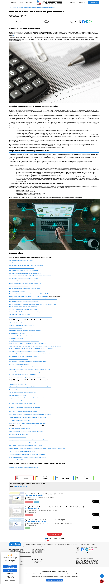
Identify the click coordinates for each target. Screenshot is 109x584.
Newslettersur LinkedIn (65, 477)
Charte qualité (60, 544)
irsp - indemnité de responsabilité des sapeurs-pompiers (24, 341)
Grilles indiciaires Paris (37, 552)
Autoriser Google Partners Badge (54, 580)
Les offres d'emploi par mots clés (16, 550)
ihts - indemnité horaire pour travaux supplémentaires (23, 309)
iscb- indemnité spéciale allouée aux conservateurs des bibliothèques (27, 351)
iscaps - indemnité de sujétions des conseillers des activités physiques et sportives (31, 348)
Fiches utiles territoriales (37, 561)
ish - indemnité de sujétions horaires (18, 359)
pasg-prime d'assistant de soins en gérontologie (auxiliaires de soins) (27, 398)
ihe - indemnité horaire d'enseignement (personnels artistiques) (25, 312)
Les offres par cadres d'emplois (16, 551)
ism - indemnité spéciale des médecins (19, 364)
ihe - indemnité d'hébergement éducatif (19, 314)
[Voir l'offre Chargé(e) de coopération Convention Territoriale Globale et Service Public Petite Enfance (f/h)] (54, 511)
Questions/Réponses (36, 562)
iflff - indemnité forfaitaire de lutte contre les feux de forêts (24, 288)
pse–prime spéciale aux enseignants (18, 434)
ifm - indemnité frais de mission (17, 291)
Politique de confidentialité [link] (10, 577)
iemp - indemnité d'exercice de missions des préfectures (24, 281)
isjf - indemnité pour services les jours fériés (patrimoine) (24, 356)
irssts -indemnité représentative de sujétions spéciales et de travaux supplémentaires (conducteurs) (35, 346)
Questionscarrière (46, 477)
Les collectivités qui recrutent (15, 554)
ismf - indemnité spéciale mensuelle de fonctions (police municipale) (27, 366)
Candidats (71, 2)
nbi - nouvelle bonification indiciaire (18, 395)
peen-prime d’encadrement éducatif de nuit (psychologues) (24, 407)
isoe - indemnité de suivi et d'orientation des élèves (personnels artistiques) (29, 361)
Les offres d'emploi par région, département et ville (19, 553)
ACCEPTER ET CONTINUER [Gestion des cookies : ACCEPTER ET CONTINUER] (10, 566)
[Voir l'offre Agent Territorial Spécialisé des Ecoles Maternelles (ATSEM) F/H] (54, 524)
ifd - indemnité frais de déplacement (18, 286)
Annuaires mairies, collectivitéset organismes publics (16, 562)
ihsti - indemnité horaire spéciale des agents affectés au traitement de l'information (30, 317)
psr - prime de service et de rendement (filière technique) (24, 443)
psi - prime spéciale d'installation (17, 437)
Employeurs (81, 2)
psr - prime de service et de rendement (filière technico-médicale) (26, 445)
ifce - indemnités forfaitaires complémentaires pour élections (25, 283)
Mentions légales (41, 544)
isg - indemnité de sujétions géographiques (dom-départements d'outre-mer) (29, 354)
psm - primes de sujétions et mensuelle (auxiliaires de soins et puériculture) (28, 440)
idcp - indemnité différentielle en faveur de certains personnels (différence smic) (30, 275)
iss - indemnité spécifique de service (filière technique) (23, 374)
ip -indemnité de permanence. (17, 333)
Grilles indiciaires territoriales (38, 549)
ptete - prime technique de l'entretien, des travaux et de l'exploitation (27, 454)
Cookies (93, 544)
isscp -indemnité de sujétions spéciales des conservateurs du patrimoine (28, 377)
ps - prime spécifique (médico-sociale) (19, 428)
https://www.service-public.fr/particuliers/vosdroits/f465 (23, 467)
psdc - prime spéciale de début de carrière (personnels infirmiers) (26, 431)
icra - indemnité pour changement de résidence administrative (25, 273)
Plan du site (87, 544)
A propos (80, 544)
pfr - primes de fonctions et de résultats (19, 420)
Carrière (29, 2)
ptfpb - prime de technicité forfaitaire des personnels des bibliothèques (27, 457)
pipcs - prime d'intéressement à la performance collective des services (27, 417)
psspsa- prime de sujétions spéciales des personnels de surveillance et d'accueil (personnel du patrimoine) (37, 448)
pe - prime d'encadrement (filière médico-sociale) (22, 403)
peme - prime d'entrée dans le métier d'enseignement (23, 411)
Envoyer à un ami (22, 21)
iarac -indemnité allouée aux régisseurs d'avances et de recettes (26, 265)
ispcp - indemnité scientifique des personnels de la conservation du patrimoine (29, 369)
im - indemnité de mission (15, 328)
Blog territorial (17, 7)
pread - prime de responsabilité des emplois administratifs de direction (27, 423)
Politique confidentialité (71, 544)
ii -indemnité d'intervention (16, 323)
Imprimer (48, 21)
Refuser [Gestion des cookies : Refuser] (10, 570)
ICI (13, 35)
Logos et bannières (31, 544)
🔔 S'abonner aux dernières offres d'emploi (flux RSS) (20, 556)
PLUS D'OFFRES (54, 534)
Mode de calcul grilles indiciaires (39, 553)
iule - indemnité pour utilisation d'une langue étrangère (23, 392)
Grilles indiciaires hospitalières (38, 550)
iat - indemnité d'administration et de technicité (21, 268)
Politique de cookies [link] (10, 580)
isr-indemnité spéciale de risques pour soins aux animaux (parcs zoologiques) (29, 372)
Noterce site (86, 477)
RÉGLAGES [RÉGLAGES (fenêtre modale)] (10, 573)
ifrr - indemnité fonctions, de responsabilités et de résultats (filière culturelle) (29, 294)
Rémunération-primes (26, 7)
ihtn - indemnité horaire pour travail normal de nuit (22, 325)
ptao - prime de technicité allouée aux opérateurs (22, 451)
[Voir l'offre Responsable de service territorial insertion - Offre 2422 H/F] (54, 498)
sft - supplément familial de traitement (19, 460)
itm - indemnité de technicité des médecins (20, 390)
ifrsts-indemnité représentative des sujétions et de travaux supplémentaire (28, 296)
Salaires (21, 2)
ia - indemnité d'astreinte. (15, 263)
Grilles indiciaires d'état (37, 551)
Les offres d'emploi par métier (16, 549)
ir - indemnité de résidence (16, 338)
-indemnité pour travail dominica (19, 384)
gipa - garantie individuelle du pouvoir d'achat (21, 260)
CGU (55, 544)
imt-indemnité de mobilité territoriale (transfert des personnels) (25, 330)
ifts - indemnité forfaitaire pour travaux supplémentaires (23, 301)
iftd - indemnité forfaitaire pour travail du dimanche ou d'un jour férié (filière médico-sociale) (33, 304)
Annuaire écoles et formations (15, 564)
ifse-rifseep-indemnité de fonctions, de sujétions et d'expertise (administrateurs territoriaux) (33, 299)
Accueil (11, 7)
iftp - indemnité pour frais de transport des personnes (23, 306)
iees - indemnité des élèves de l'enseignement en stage (23, 278)
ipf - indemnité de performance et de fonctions (21, 335)
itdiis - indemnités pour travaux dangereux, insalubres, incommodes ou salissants (30, 387)
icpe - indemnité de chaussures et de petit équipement (23, 270)
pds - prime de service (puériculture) (18, 400)
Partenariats (50, 544)
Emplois (13, 2)
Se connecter (93, 2)
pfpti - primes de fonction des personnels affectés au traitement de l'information (30, 414)
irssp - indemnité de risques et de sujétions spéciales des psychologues (28, 343)
